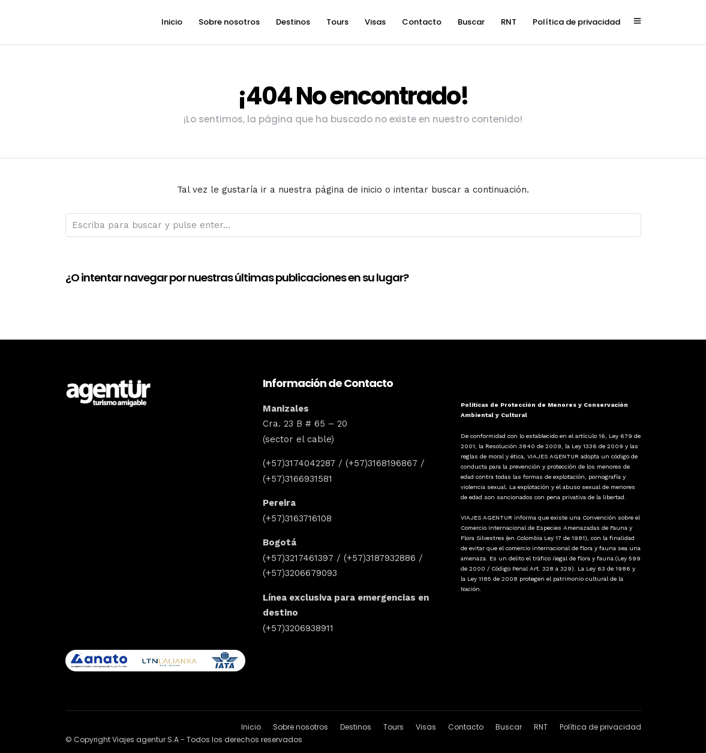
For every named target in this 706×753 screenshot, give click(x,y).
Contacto (421, 22)
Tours (337, 22)
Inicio (171, 22)
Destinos (293, 22)
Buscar (471, 22)
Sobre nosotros (229, 22)
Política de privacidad (576, 22)
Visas (375, 22)
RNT (508, 22)
